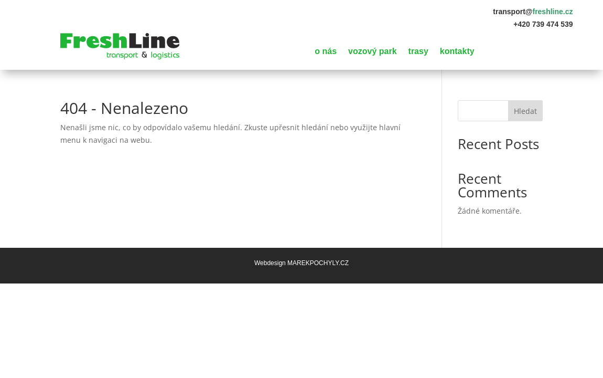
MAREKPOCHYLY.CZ (318, 263)
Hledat (525, 111)
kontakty (457, 52)
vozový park (372, 52)
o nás (326, 52)
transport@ (533, 11)
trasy (418, 52)
